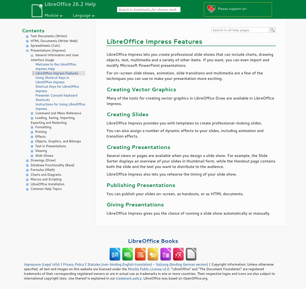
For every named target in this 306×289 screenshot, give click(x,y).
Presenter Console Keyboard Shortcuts (56, 97)
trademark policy (128, 278)
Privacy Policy (73, 264)
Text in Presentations (50, 146)
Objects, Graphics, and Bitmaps (58, 141)
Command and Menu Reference (58, 113)
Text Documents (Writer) (48, 36)
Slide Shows (44, 155)
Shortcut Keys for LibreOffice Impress (57, 88)
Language (82, 15)
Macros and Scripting (46, 179)
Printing (41, 132)
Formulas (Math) (42, 170)
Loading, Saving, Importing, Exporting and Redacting (53, 120)
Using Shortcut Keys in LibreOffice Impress (52, 79)
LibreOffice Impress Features (56, 73)
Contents (33, 30)
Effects (40, 136)
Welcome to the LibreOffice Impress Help (55, 66)
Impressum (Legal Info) (42, 264)
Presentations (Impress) (48, 50)
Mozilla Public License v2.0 (148, 269)
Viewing (41, 151)
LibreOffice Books (153, 240)
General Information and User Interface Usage (55, 57)
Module (51, 15)
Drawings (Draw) (43, 160)
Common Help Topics (46, 189)
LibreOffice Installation (47, 184)
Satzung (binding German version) (182, 264)
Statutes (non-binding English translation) (119, 264)
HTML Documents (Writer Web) (54, 41)
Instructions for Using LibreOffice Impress (60, 106)
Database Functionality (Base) (52, 165)
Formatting (43, 127)
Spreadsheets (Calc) (45, 45)
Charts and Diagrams (45, 174)
